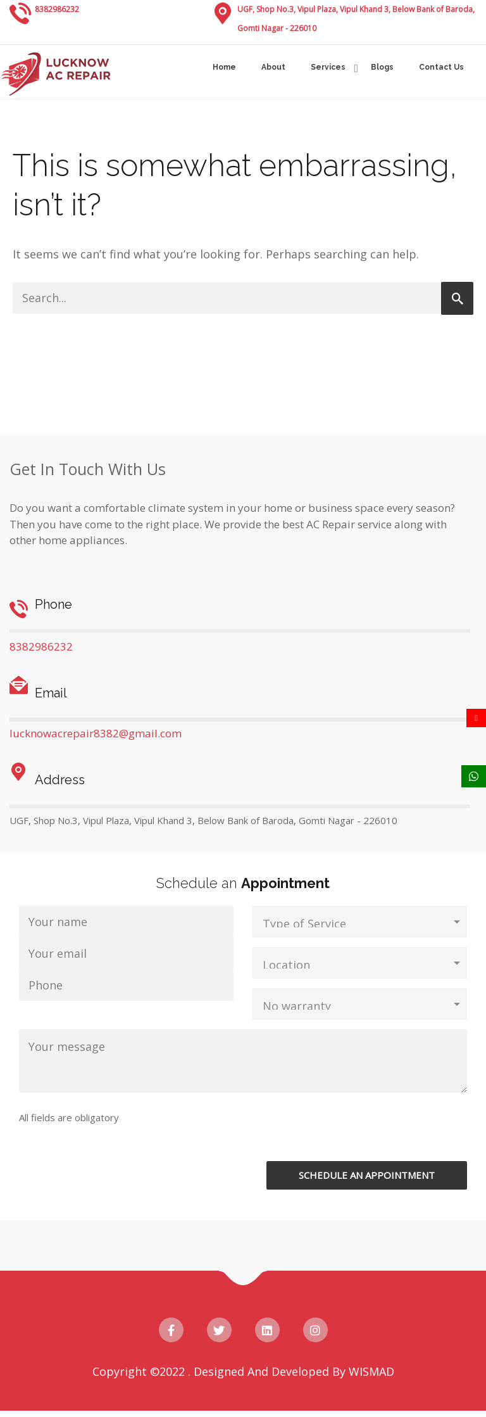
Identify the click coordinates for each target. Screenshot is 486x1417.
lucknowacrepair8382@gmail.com (95, 733)
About (273, 67)
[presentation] (348, 1136)
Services (328, 67)
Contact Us (441, 67)
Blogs (382, 67)
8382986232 (57, 9)
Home (224, 67)
